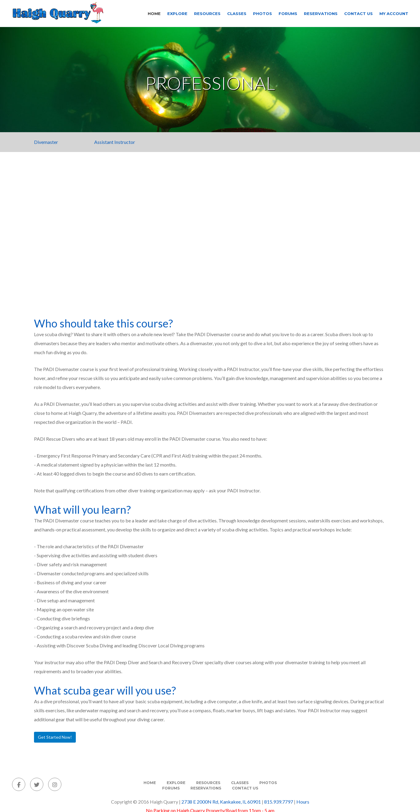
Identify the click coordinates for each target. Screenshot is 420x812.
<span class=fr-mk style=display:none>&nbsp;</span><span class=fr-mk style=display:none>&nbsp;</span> (210, 236)
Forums (288, 13)
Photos (262, 13)
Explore (177, 13)
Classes (236, 13)
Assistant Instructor (114, 142)
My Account (393, 13)
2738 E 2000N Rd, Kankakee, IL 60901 (221, 801)
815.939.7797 (278, 801)
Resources (207, 13)
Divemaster (46, 142)
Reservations (321, 13)
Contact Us (358, 13)
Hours (302, 801)
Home (154, 13)
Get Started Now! (55, 737)
